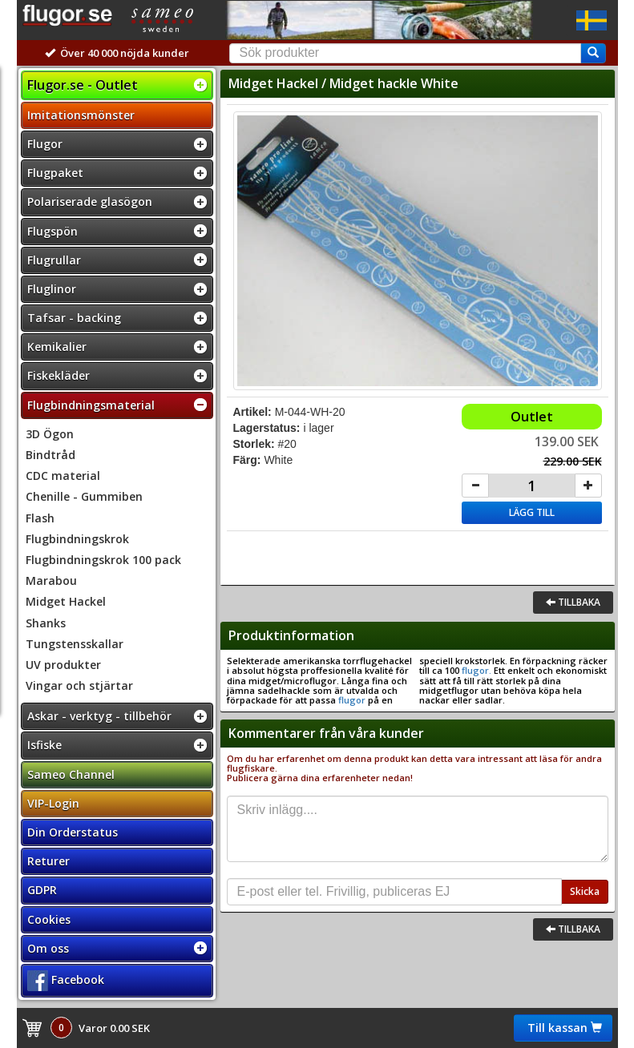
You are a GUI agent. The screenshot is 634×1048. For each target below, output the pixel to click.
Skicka (585, 891)
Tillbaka (573, 602)
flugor (352, 700)
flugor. (475, 670)
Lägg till (532, 512)
